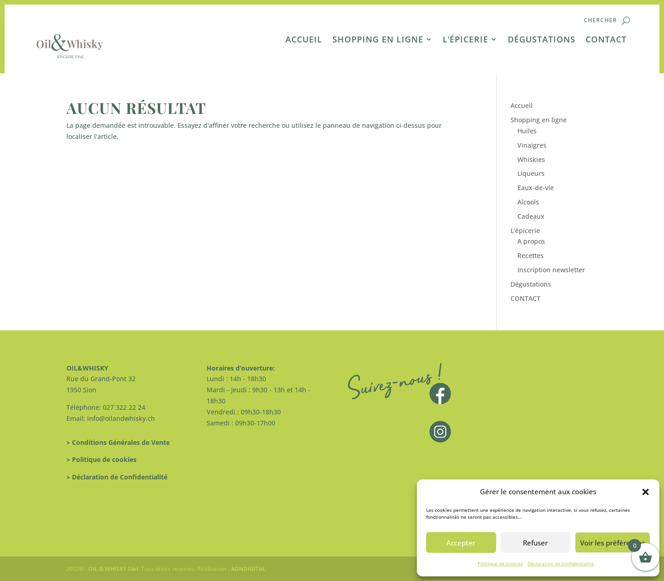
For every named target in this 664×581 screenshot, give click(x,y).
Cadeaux (531, 216)
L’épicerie (465, 40)
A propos (531, 241)
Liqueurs (531, 173)
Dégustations (541, 40)
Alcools (528, 202)
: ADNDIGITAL (246, 569)
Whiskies (531, 159)
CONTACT (606, 40)
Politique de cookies (500, 563)
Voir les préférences (612, 542)
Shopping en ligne (377, 40)
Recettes (530, 255)
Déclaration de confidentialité (561, 563)
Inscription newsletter (551, 269)
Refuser (535, 542)
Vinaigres (531, 145)
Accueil (303, 40)
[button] (645, 492)
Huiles (527, 130)
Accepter (460, 542)
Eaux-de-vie (535, 187)
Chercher (600, 20)
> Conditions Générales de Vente (118, 442)
